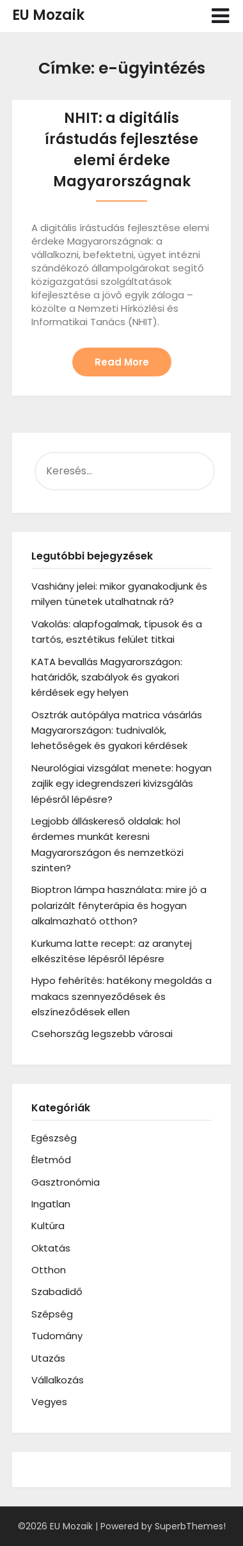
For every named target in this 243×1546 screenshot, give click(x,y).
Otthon (48, 1269)
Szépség (52, 1314)
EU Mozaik (48, 15)
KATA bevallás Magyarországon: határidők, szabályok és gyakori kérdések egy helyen (106, 677)
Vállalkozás (57, 1380)
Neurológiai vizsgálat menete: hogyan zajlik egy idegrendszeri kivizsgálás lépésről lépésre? (121, 783)
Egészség (54, 1138)
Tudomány (56, 1335)
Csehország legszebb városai (102, 1033)
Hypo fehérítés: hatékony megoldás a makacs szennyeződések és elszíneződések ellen (121, 996)
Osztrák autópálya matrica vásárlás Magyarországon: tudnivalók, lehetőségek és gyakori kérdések (116, 730)
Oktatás (50, 1248)
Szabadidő (56, 1291)
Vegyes (49, 1401)
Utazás (48, 1358)
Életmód (51, 1159)
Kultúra (48, 1225)
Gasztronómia (65, 1182)
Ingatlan (50, 1204)
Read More (122, 362)
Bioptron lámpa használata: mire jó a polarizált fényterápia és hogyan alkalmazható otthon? (119, 905)
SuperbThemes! (190, 1526)
